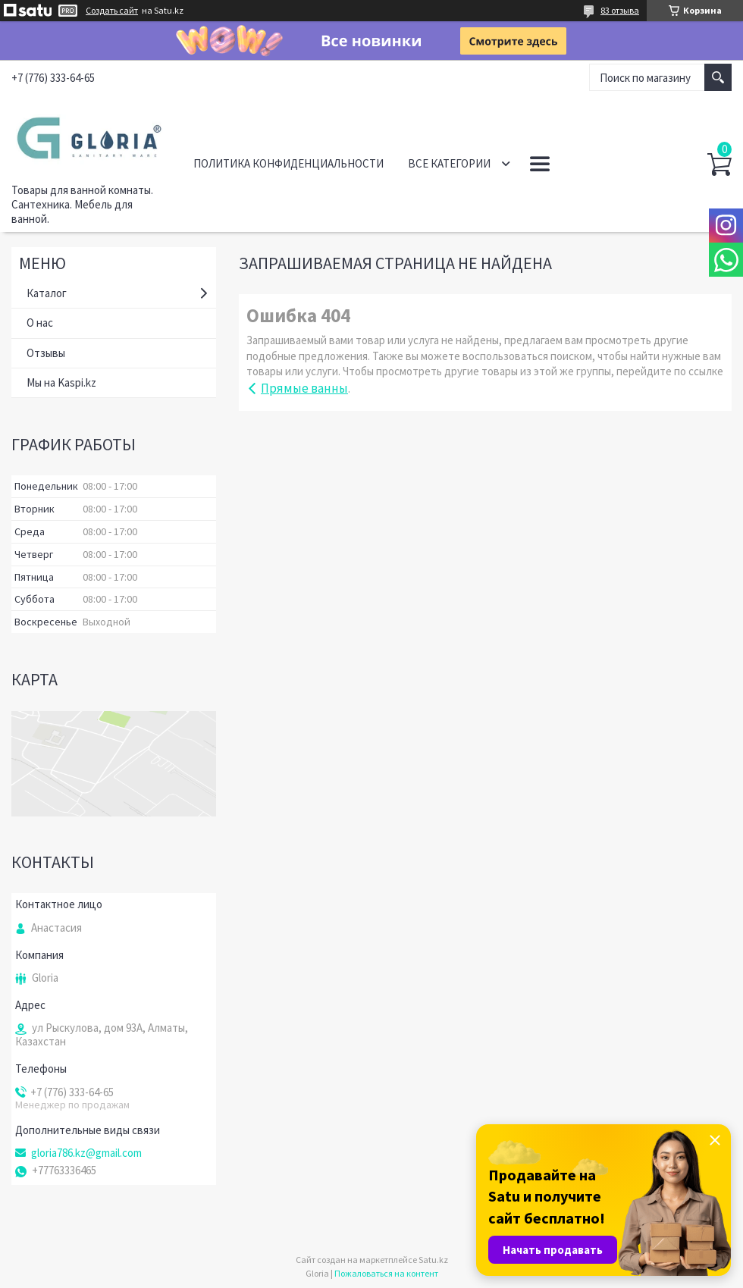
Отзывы (46, 353)
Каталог (47, 293)
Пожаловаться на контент (386, 1273)
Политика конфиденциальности (288, 163)
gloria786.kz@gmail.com (86, 1153)
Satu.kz (433, 1259)
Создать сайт (112, 10)
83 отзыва (619, 10)
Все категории (449, 163)
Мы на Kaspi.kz (61, 382)
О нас (40, 322)
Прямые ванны (304, 388)
